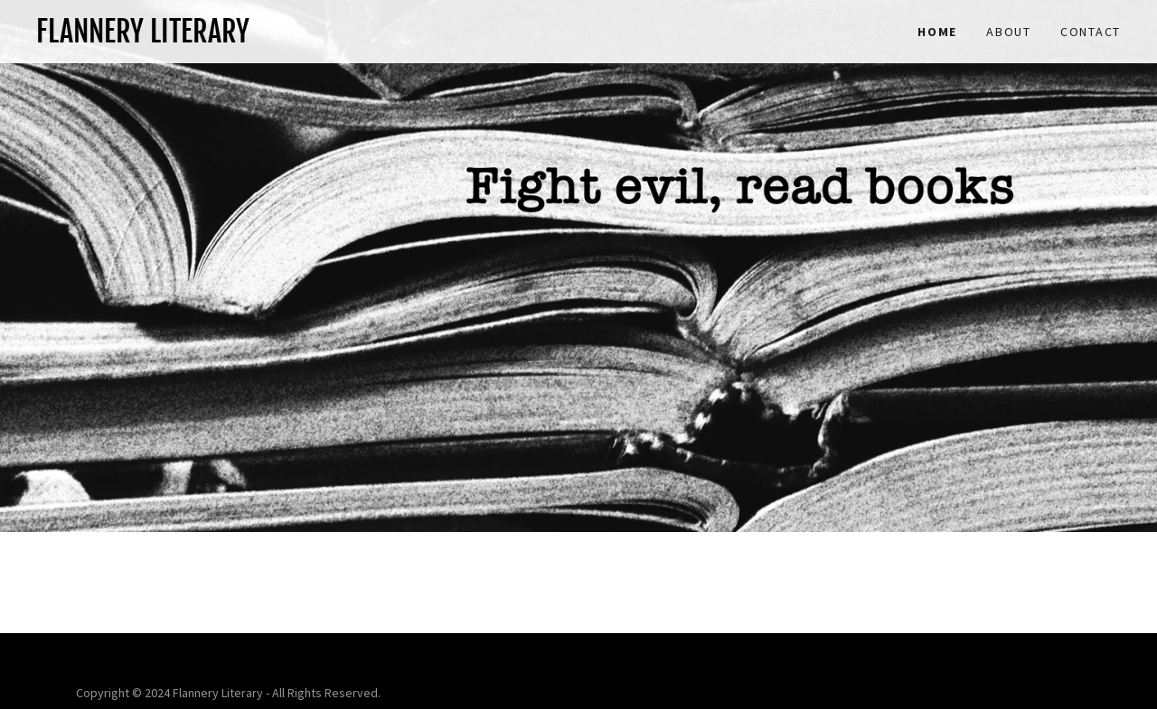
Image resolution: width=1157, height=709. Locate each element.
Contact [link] (1090, 31)
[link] (307, 37)
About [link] (1008, 31)
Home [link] (937, 31)
